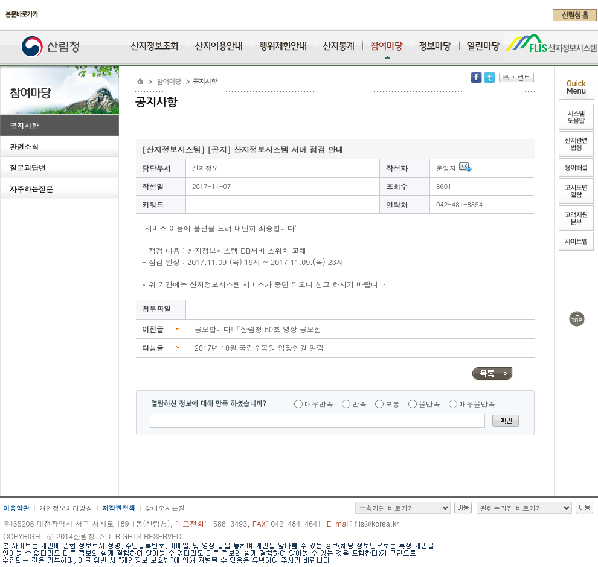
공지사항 (24, 125)
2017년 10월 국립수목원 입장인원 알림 (259, 347)
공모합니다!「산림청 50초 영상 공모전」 (262, 329)
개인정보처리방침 (65, 508)
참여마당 (169, 81)
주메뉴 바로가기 (3, 25)
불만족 (429, 404)
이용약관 (16, 508)
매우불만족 (477, 404)
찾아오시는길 (165, 508)
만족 (359, 404)
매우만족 (318, 404)
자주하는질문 (31, 189)
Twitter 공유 (489, 77)
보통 (392, 404)
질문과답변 (28, 167)
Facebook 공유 (476, 77)
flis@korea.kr (377, 523)
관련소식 (24, 146)
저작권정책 (118, 508)
